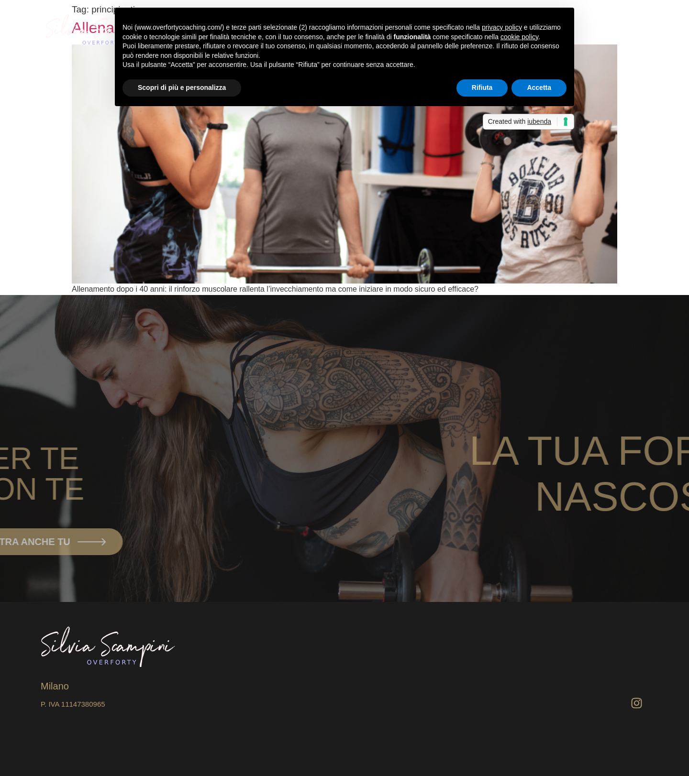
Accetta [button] (539, 87)
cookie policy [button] (519, 37)
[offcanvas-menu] (635, 30)
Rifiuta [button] (482, 87)
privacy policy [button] (502, 27)
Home (593, 29)
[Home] (613, 29)
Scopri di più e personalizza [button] (182, 87)
